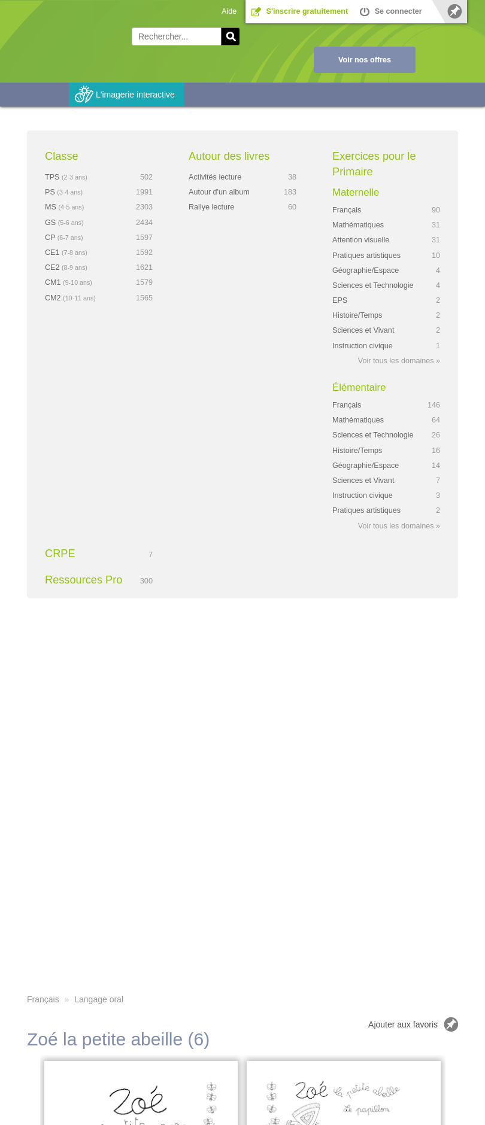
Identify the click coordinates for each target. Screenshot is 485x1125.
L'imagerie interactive (135, 94)
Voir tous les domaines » (399, 361)
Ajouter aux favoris (403, 1024)
